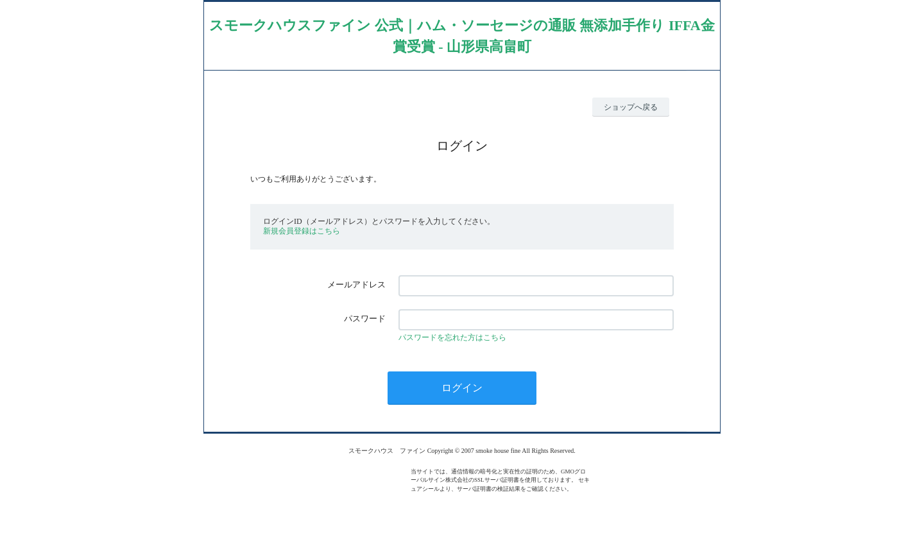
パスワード (365, 318)
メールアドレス (356, 284)
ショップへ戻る (631, 107)
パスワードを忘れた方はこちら (452, 337)
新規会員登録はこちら (301, 230)
